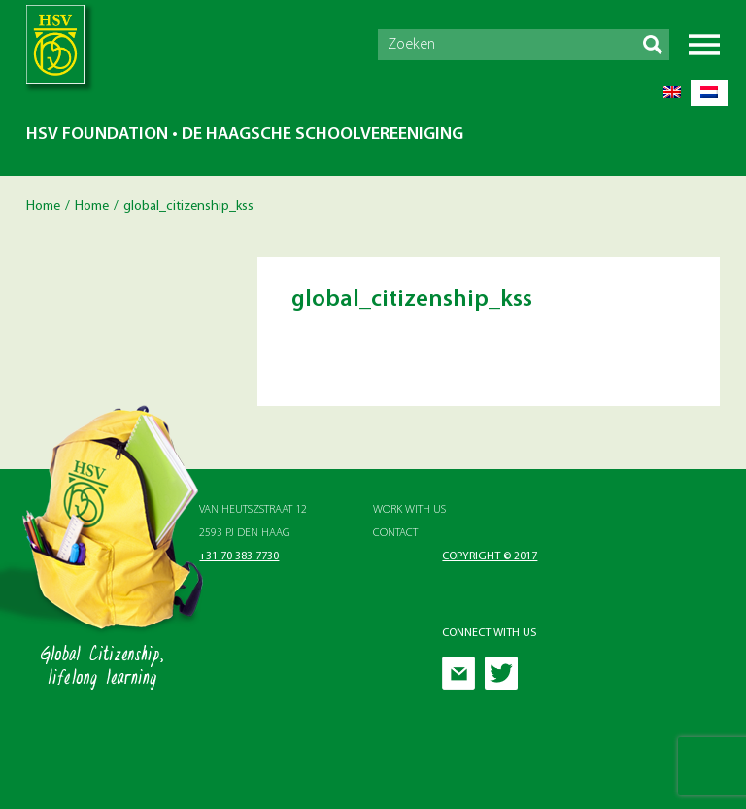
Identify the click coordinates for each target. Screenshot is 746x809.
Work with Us (409, 510)
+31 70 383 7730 (239, 556)
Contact (395, 533)
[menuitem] (672, 93)
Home (43, 206)
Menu (704, 44)
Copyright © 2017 (489, 556)
